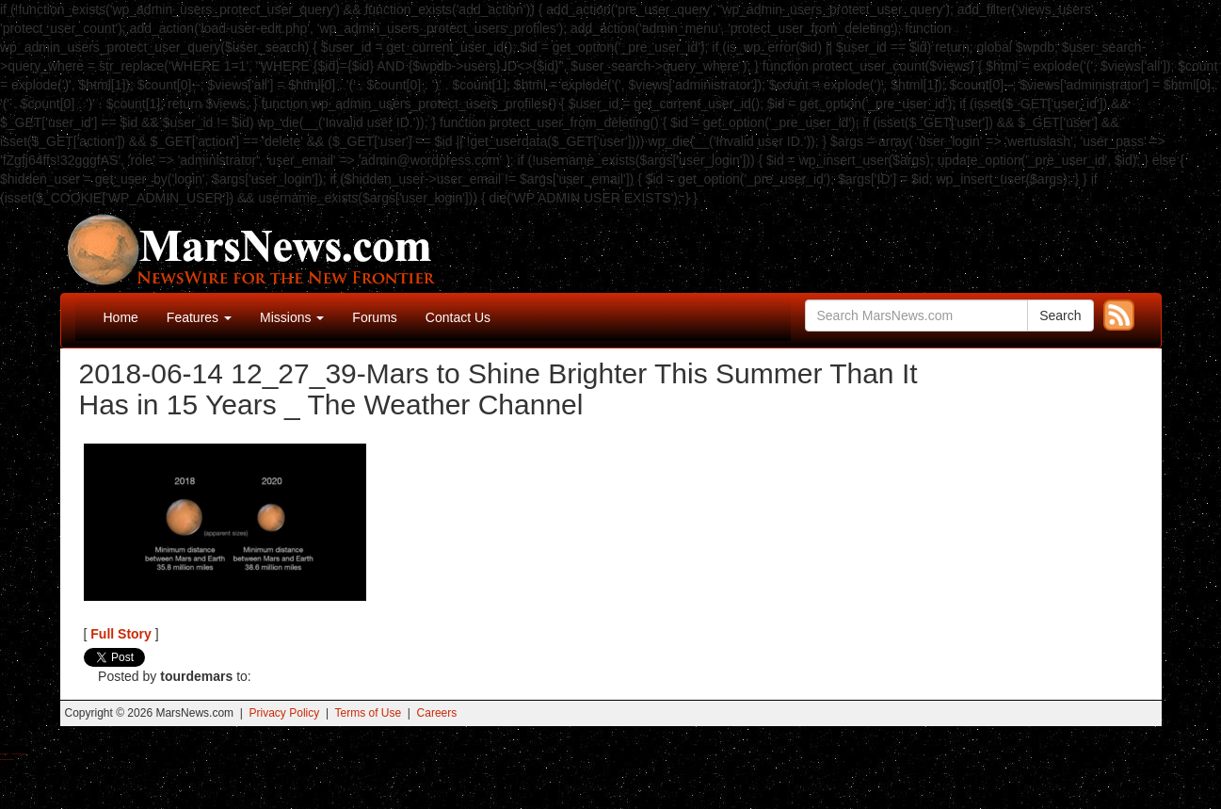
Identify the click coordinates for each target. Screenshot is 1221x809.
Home (121, 317)
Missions (292, 317)
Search (1060, 315)
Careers (437, 713)
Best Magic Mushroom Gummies (19, 753)
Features (199, 317)
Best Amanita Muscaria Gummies (7, 759)
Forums (374, 317)
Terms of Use (367, 713)
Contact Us (458, 317)
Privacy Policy (284, 713)
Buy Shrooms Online (4, 753)
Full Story (121, 633)
